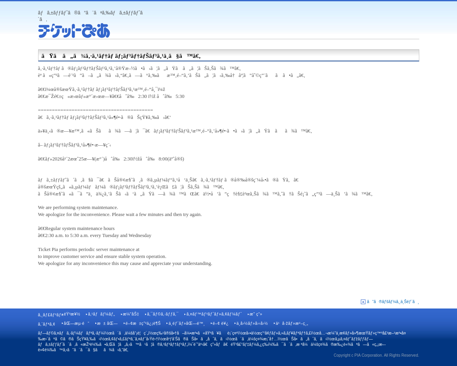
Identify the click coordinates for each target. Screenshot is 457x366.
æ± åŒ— (107, 323)
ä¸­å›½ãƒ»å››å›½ (252, 323)
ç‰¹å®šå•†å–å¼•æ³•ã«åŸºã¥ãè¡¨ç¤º (197, 333)
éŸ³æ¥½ (72, 314)
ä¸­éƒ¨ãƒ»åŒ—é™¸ (186, 323)
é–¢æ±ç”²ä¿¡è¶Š (143, 323)
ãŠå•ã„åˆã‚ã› (306, 339)
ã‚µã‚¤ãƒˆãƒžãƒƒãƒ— (354, 339)
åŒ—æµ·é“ (76, 323)
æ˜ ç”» (256, 314)
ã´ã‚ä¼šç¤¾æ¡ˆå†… (256, 339)
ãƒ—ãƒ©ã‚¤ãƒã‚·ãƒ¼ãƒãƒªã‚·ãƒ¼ (71, 333)
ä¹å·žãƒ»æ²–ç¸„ (292, 323)
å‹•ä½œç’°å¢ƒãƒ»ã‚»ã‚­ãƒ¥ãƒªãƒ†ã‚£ (278, 333)
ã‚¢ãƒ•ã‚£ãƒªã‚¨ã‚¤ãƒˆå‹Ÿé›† (133, 339)
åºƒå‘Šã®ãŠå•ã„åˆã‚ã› (196, 339)
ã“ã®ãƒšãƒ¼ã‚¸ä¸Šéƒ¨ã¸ (393, 302)
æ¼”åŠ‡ (131, 314)
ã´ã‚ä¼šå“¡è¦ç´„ (130, 333)
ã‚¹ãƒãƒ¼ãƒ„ (101, 314)
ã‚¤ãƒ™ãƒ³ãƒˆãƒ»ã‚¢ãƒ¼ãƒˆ (214, 314)
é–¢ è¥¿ (221, 323)
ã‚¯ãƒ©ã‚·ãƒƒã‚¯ (163, 314)
